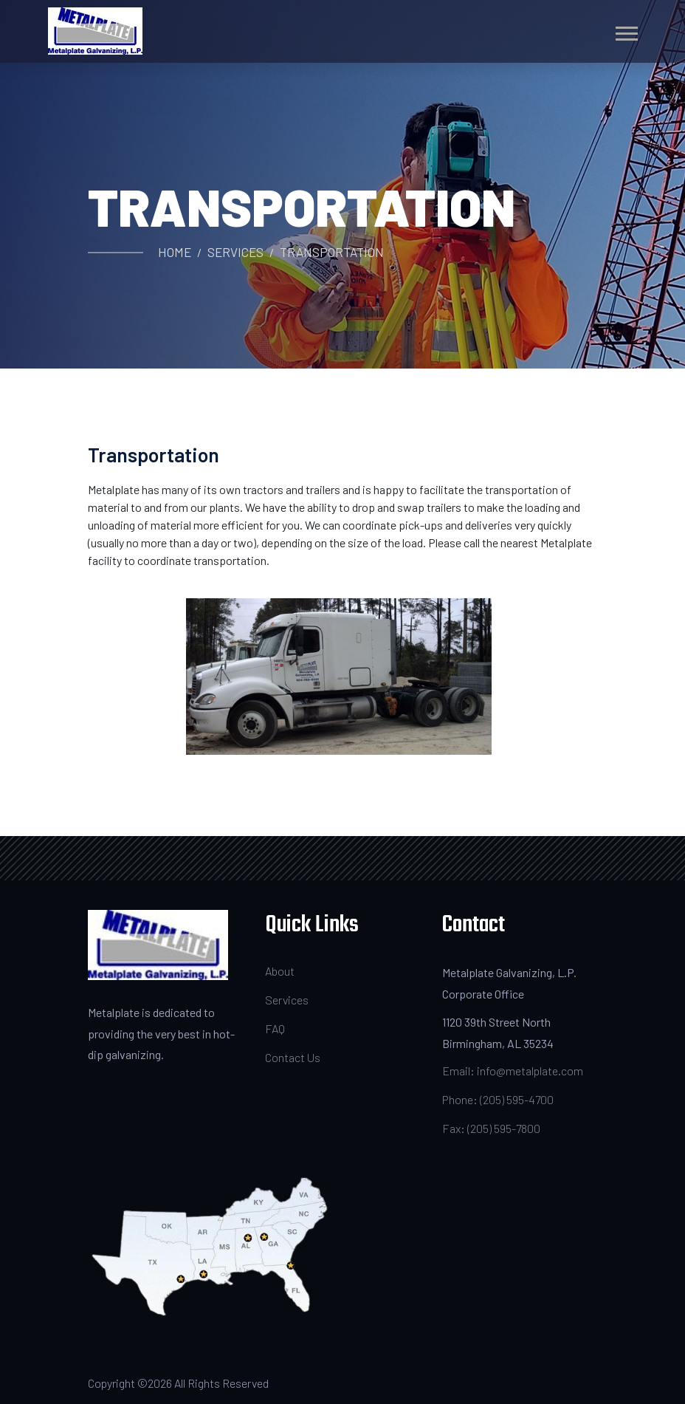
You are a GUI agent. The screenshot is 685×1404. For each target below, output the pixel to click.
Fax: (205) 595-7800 (491, 1128)
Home (174, 251)
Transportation (332, 251)
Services (235, 251)
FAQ (275, 1028)
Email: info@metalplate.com (512, 1071)
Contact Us (292, 1057)
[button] (625, 31)
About (280, 971)
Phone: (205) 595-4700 (498, 1099)
